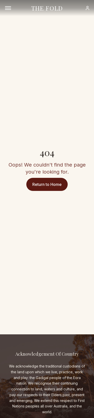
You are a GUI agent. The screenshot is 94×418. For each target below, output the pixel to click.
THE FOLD (47, 8)
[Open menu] (8, 8)
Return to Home (47, 184)
